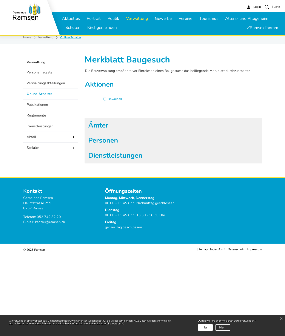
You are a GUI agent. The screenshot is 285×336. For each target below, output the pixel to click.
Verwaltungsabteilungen (46, 164)
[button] (272, 6)
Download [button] (112, 180)
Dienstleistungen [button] (115, 236)
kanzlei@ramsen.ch (50, 303)
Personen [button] (103, 221)
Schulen (72, 27)
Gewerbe (163, 18)
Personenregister (40, 153)
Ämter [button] (98, 206)
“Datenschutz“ (115, 323)
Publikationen (37, 185)
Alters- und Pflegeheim (246, 18)
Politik (113, 18)
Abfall (31, 218)
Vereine (185, 18)
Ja (205, 327)
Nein (222, 327)
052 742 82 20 (49, 298)
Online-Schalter (39, 176)
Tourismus (208, 18)
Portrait (94, 18)
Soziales (33, 228)
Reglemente (36, 196)
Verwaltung (137, 18)
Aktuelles (71, 18)
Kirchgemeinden (102, 27)
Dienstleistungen (40, 207)
